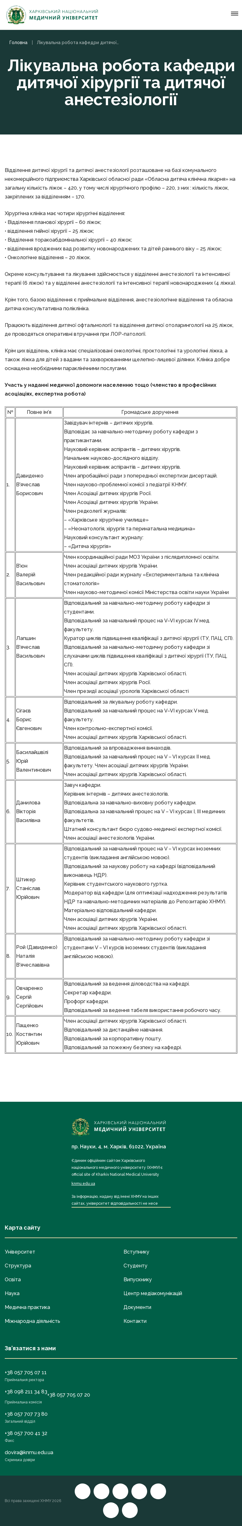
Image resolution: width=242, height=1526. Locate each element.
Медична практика (27, 1307)
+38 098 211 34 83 (26, 1392)
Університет (20, 1252)
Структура (18, 1266)
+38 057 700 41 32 (26, 1433)
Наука (12, 1293)
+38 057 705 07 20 (68, 1395)
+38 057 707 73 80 (26, 1414)
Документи (137, 1307)
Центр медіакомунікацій (153, 1293)
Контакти (135, 1321)
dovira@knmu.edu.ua (29, 1452)
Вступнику (136, 1252)
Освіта (13, 1280)
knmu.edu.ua (83, 1183)
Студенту (135, 1266)
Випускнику (138, 1280)
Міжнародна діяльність (32, 1321)
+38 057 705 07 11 (26, 1372)
